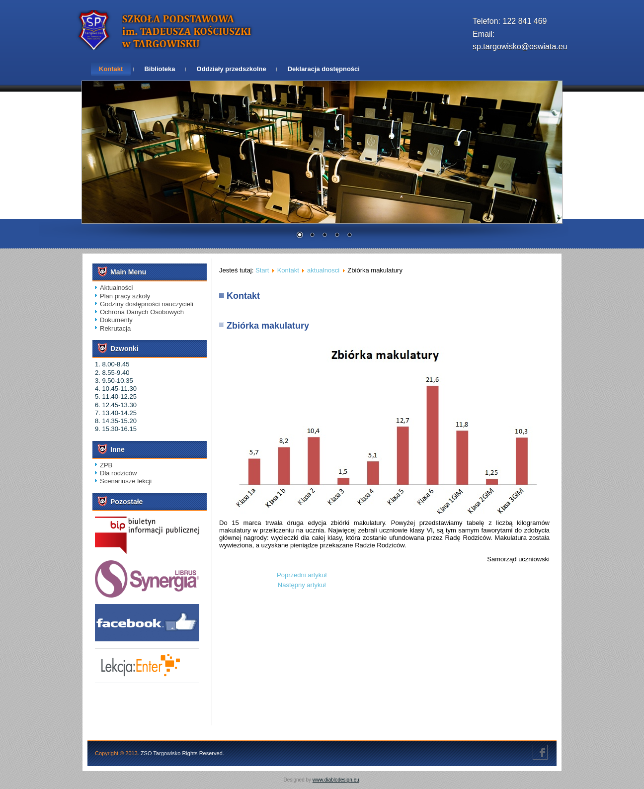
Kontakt (111, 69)
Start (262, 270)
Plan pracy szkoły (125, 296)
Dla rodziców (118, 473)
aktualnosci (323, 270)
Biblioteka (159, 69)
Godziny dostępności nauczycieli (146, 304)
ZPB (106, 465)
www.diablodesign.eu (336, 780)
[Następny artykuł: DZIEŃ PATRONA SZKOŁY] (302, 585)
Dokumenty (116, 320)
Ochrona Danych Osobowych (142, 312)
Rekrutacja (115, 328)
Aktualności (116, 287)
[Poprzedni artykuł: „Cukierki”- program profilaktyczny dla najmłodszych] (301, 575)
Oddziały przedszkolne (231, 69)
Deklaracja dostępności (324, 69)
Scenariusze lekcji (126, 481)
